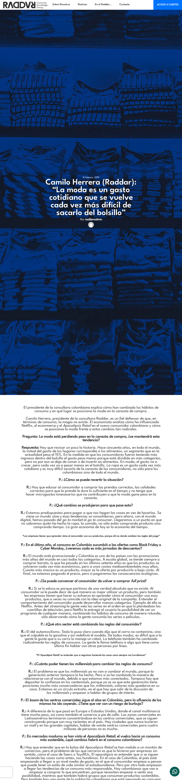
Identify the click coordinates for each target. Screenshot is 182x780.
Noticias (82, 4)
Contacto (124, 4)
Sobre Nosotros (61, 4)
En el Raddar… (103, 4)
